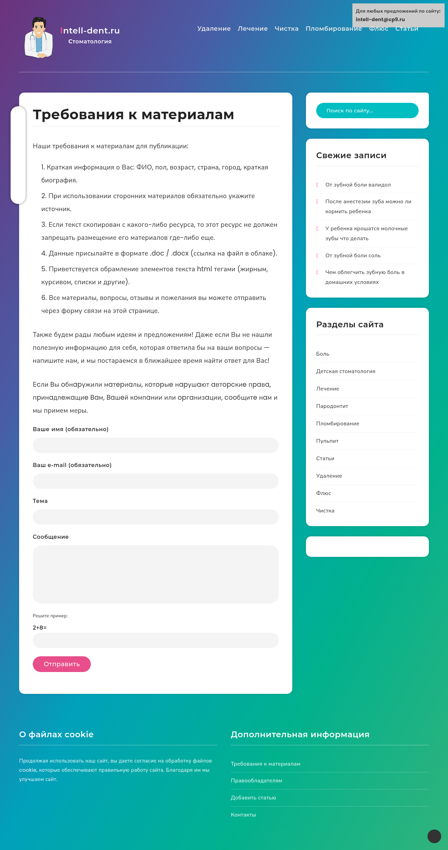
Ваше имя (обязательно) (156, 439)
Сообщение (156, 569)
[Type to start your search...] (367, 111)
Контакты (243, 815)
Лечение (253, 28)
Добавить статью (253, 798)
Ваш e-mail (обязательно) (156, 475)
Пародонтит (332, 406)
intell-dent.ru (89, 35)
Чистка (287, 28)
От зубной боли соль (353, 255)
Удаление (214, 28)
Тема (156, 511)
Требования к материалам (265, 764)
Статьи (407, 28)
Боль (322, 354)
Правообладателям (256, 781)
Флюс (379, 28)
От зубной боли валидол (358, 185)
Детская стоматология (346, 371)
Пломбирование (334, 28)
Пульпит (327, 441)
